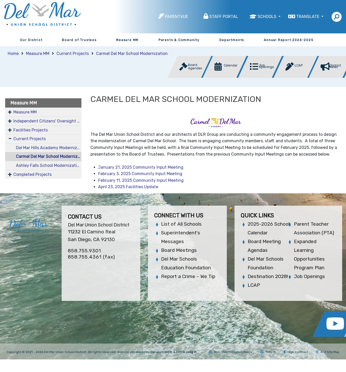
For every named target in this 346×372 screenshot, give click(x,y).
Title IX (268, 352)
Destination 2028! (268, 276)
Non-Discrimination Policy (230, 352)
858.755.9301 (84, 251)
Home (13, 53)
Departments (231, 40)
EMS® (180, 352)
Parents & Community (179, 40)
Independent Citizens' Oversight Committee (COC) (47, 121)
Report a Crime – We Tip (188, 276)
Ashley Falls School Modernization (48, 165)
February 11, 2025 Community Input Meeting (141, 180)
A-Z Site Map (327, 352)
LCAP (254, 285)
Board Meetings (179, 250)
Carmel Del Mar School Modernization (132, 53)
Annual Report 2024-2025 (288, 40)
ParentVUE (176, 16)
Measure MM (127, 40)
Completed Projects (32, 174)
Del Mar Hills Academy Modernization (48, 147)
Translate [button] (308, 16)
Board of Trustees (79, 40)
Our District (31, 40)
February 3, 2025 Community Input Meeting (140, 173)
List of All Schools (181, 224)
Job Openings (309, 276)
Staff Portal (223, 16)
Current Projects (73, 53)
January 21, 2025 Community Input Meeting (140, 167)
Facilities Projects (30, 130)
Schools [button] (267, 16)
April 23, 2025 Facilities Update (128, 186)
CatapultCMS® (161, 352)
